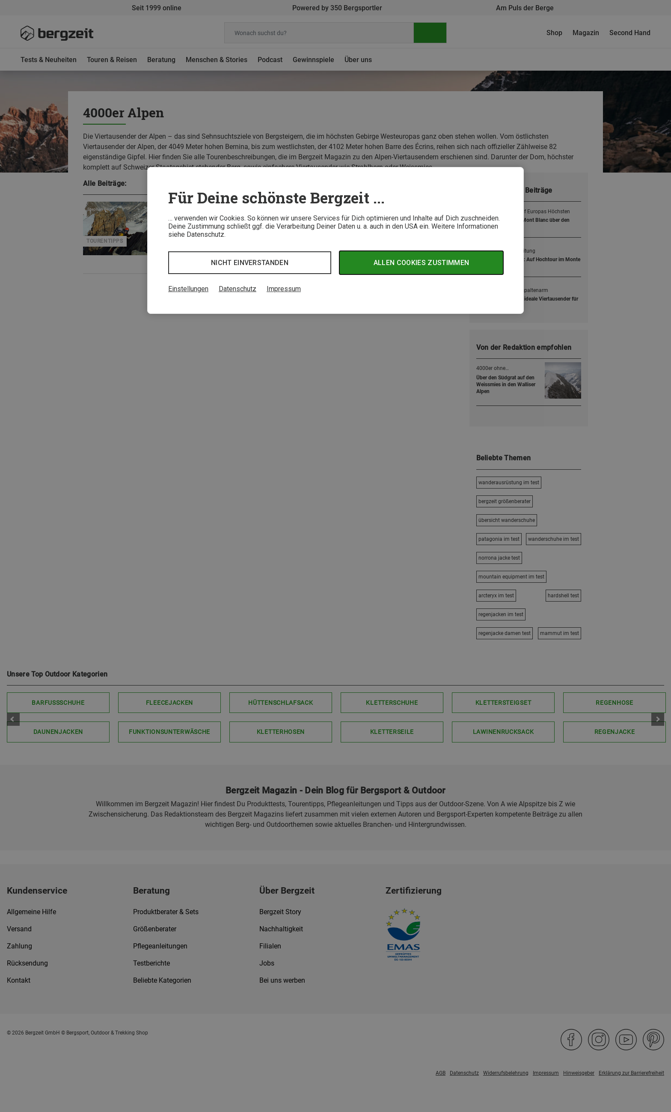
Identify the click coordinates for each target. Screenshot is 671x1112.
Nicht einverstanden (249, 263)
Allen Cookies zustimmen (421, 263)
